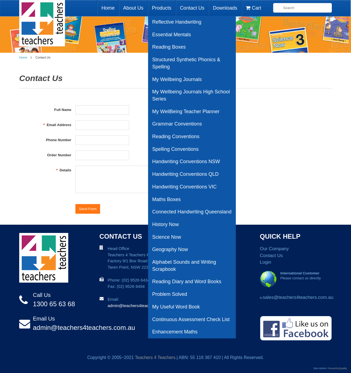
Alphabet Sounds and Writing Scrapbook (184, 265)
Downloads (225, 8)
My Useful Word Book (176, 307)
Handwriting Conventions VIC (184, 187)
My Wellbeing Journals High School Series (191, 95)
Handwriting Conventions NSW (186, 161)
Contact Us (192, 8)
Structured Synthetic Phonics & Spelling (186, 63)
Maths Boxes (166, 199)
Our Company (274, 248)
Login (265, 262)
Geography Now (170, 249)
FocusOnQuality (337, 368)
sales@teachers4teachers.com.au (298, 297)
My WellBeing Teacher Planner (185, 111)
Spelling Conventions (175, 149)
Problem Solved (169, 294)
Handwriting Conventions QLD (185, 174)
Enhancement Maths (174, 332)
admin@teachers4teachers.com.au (84, 327)
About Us (133, 8)
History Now (165, 224)
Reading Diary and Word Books (186, 281)
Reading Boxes (169, 47)
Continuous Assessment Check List (191, 319)
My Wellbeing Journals (177, 79)
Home (108, 8)
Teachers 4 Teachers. (156, 357)
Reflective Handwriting (176, 22)
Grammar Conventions (177, 124)
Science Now (166, 237)
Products (161, 8)
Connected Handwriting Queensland (191, 212)
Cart (253, 8)
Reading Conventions (175, 136)
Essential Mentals (171, 34)
